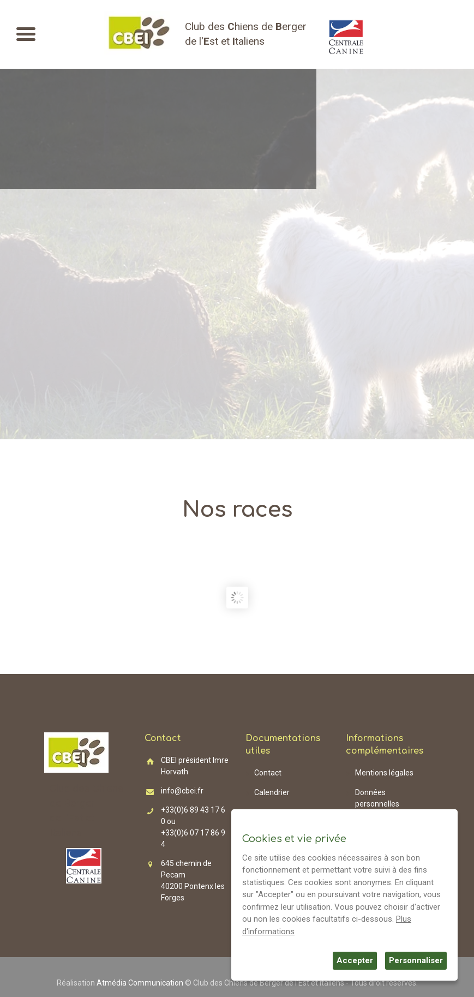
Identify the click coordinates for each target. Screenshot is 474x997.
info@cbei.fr (182, 790)
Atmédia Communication (140, 982)
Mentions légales (384, 772)
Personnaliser (416, 960)
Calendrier (272, 792)
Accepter (355, 960)
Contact (267, 772)
